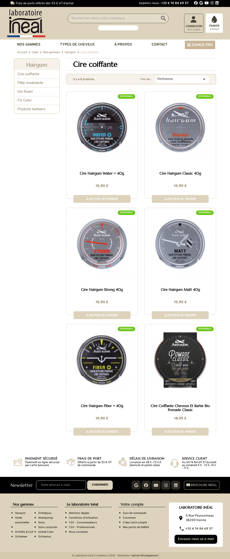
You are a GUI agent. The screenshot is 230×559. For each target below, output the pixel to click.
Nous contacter (78, 532)
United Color (46, 532)
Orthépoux (44, 513)
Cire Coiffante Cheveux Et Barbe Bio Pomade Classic (180, 408)
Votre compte (132, 504)
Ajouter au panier (102, 199)
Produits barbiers (31, 109)
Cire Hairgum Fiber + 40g (102, 406)
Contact (160, 44)
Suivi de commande (134, 513)
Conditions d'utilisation (83, 518)
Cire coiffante (28, 74)
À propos (123, 44)
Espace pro (202, 45)
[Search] (118, 18)
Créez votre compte (135, 522)
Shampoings (45, 518)
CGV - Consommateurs (83, 522)
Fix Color (25, 100)
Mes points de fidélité (136, 527)
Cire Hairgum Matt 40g (180, 290)
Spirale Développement (145, 555)
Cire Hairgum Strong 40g (102, 290)
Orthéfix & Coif (24, 532)
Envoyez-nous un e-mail (196, 539)
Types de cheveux (77, 44)
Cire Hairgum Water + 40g (102, 173)
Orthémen (21, 537)
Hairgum (36, 64)
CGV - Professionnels (82, 527)
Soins (41, 522)
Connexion (129, 518)
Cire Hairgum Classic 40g (180, 173)
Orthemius (44, 537)
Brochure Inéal (201, 485)
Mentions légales (79, 513)
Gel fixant (25, 92)
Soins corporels (47, 527)
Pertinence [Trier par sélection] (182, 79)
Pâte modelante (30, 83)
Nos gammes (28, 44)
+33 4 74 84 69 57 (196, 529)
